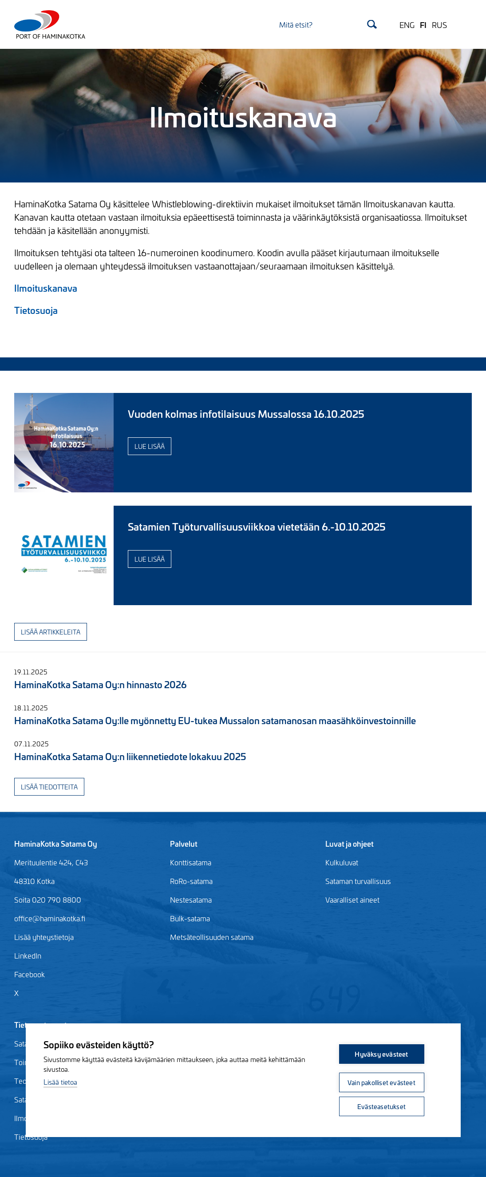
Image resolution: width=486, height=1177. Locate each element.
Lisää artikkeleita (50, 631)
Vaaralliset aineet (352, 899)
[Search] (328, 24)
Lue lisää (149, 446)
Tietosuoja (36, 310)
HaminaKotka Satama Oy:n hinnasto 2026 (100, 684)
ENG (407, 24)
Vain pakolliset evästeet (381, 1082)
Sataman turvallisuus (358, 881)
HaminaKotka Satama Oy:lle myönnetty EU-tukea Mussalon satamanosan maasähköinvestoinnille (215, 720)
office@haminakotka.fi (49, 918)
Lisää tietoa (60, 1082)
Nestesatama (191, 899)
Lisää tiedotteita (49, 786)
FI (423, 24)
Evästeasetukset (381, 1106)
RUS (439, 24)
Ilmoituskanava (45, 287)
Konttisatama (190, 862)
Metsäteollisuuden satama (211, 937)
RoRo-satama (191, 881)
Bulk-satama (190, 918)
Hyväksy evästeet (381, 1053)
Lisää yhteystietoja (44, 937)
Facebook (29, 974)
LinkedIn (27, 955)
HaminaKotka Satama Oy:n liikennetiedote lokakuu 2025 (130, 756)
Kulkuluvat (341, 862)
